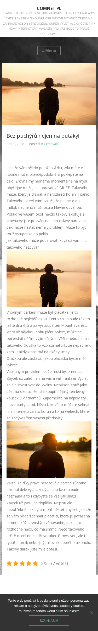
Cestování (51, 144)
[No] (91, 612)
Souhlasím (49, 621)
